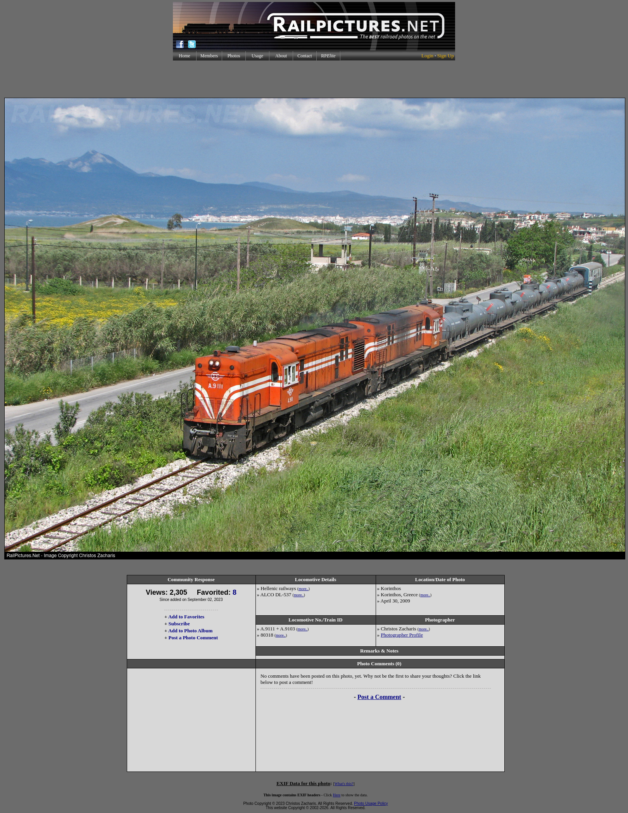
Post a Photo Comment (193, 637)
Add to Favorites (186, 617)
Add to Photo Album (190, 630)
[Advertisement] (314, 79)
